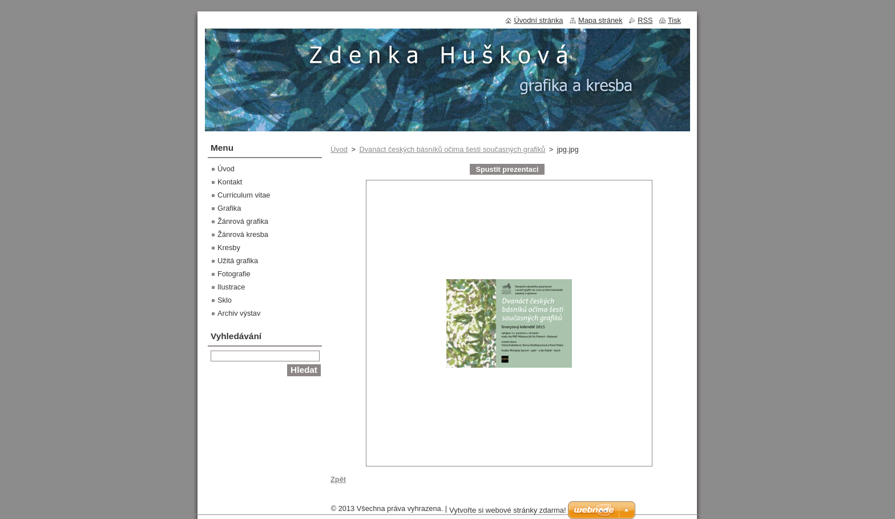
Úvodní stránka (538, 20)
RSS (645, 20)
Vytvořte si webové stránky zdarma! (507, 513)
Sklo (224, 300)
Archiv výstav (238, 313)
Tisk (674, 20)
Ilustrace (231, 287)
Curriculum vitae (243, 195)
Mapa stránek (600, 20)
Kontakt (229, 182)
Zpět (338, 479)
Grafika (229, 208)
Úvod (339, 149)
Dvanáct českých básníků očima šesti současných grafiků (452, 149)
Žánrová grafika (242, 221)
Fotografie (234, 273)
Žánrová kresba (242, 234)
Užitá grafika (237, 260)
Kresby (228, 247)
